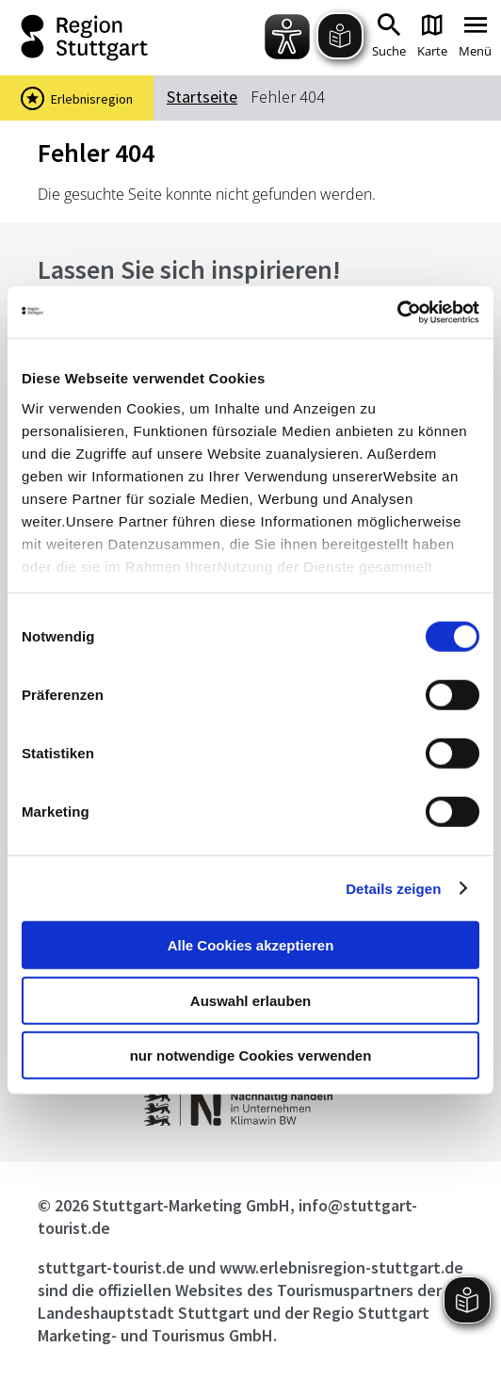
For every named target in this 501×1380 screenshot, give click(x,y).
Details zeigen (393, 888)
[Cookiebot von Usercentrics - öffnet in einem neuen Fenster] (397, 312)
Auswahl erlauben (250, 1000)
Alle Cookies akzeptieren (251, 945)
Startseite (202, 96)
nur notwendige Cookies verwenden (251, 1055)
